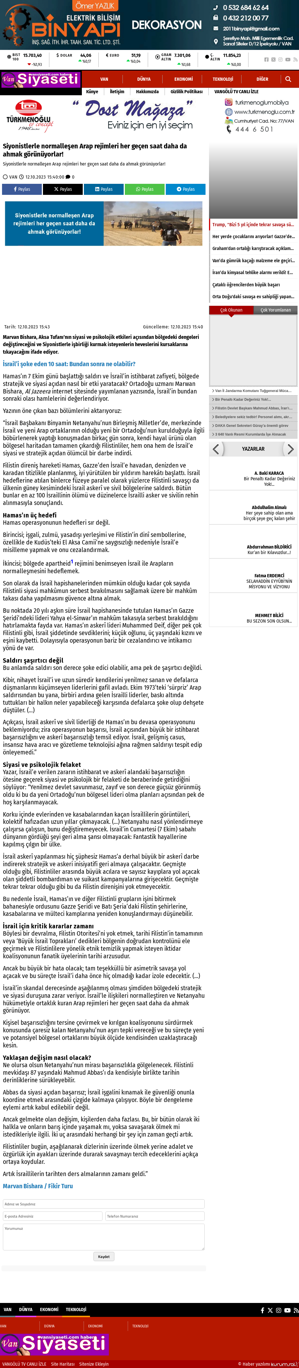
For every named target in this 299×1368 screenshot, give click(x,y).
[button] (216, 448)
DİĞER (262, 79)
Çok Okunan (231, 310)
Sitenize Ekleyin (94, 1364)
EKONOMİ (183, 79)
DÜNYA (144, 79)
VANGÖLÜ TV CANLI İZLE (237, 91)
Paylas (22, 189)
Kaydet (104, 1256)
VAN (104, 79)
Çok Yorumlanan (276, 310)
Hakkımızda (147, 91)
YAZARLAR (253, 449)
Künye (92, 91)
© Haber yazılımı (268, 1364)
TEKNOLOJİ (223, 79)
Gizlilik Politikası (187, 91)
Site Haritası (63, 1364)
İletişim (117, 91)
